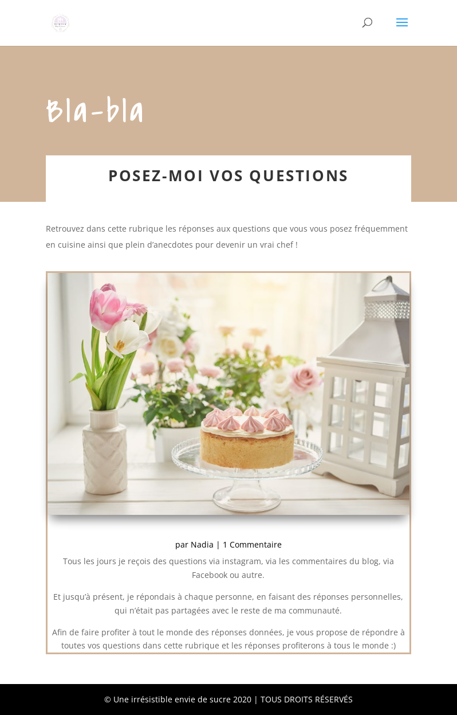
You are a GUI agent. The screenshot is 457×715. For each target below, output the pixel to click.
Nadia (202, 544)
